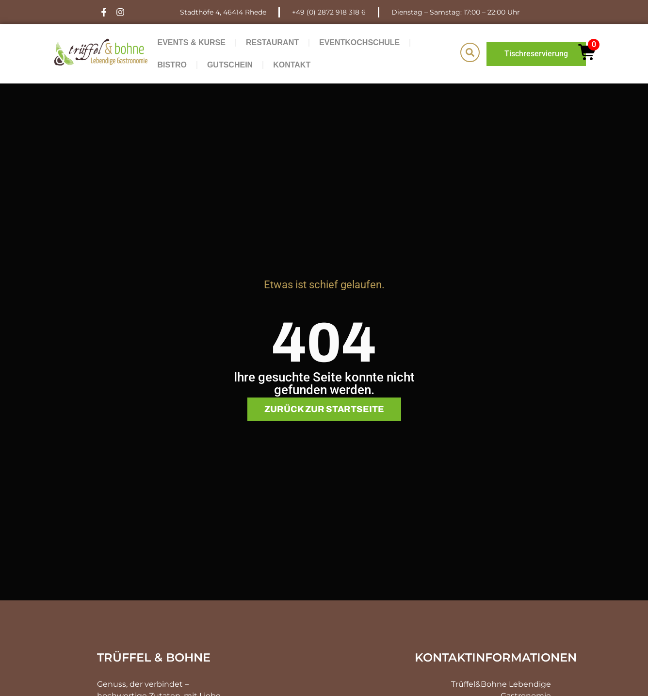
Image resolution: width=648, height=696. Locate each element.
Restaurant (272, 42)
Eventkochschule (359, 42)
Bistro (171, 65)
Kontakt (291, 65)
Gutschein (230, 65)
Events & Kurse (191, 42)
